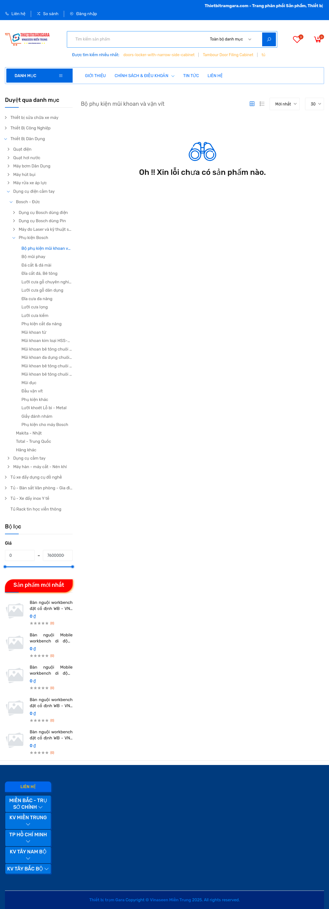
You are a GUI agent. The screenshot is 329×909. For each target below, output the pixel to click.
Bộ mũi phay (33, 256)
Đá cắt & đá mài (36, 265)
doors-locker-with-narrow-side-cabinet (159, 55)
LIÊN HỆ (215, 75)
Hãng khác (26, 449)
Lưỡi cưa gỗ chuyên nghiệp (47, 282)
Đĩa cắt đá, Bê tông (39, 273)
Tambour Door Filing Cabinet (228, 55)
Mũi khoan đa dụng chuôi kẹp (47, 357)
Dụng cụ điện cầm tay (34, 191)
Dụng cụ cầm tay (29, 458)
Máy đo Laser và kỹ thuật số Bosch (46, 229)
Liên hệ (15, 13)
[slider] (5, 567)
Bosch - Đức (28, 201)
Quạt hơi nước (26, 157)
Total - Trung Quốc (33, 441)
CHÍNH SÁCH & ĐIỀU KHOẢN (145, 75)
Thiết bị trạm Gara (107, 899)
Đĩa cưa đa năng (37, 298)
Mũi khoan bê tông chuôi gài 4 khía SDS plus (47, 365)
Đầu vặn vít (32, 391)
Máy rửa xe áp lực (30, 182)
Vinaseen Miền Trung (170, 899)
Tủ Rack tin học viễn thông (35, 509)
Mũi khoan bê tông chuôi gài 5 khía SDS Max (47, 374)
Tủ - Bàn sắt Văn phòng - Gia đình (41, 487)
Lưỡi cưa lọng (34, 307)
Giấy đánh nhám (36, 416)
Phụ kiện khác (34, 399)
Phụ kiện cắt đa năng (41, 323)
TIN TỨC (191, 75)
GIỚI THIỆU (95, 75)
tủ (263, 55)
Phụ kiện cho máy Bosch (44, 424)
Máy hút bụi (24, 174)
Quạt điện (22, 149)
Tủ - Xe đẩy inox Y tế (29, 498)
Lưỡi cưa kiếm (34, 315)
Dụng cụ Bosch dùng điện (43, 212)
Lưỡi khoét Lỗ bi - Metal (44, 407)
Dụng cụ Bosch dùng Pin (42, 220)
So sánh (47, 13)
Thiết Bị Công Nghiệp (30, 128)
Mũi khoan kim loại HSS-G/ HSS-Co (47, 340)
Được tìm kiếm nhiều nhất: (95, 55)
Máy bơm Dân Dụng (31, 166)
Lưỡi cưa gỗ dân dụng (42, 290)
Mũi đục (28, 382)
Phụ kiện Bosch (33, 237)
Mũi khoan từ (33, 332)
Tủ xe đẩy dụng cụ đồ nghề (36, 477)
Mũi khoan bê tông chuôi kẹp (47, 349)
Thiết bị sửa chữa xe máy (34, 117)
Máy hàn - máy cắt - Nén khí (40, 466)
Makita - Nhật (29, 433)
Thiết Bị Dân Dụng (27, 138)
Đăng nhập (83, 13)
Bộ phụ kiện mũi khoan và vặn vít (47, 248)
